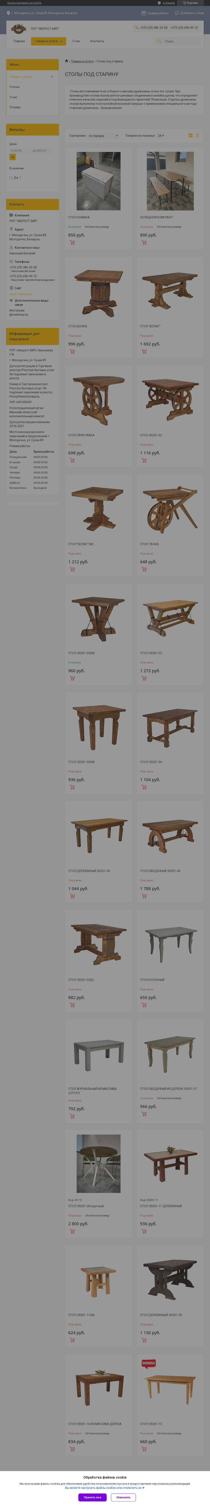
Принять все (92, 1497)
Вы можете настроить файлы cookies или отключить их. (103, 1487)
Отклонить (123, 1497)
